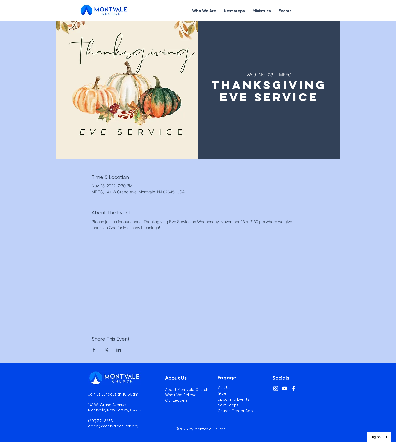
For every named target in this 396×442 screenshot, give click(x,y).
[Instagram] (275, 388)
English (375, 437)
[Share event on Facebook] (94, 350)
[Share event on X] (106, 350)
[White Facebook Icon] (293, 388)
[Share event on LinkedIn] (118, 350)
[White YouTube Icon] (284, 388)
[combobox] (379, 437)
